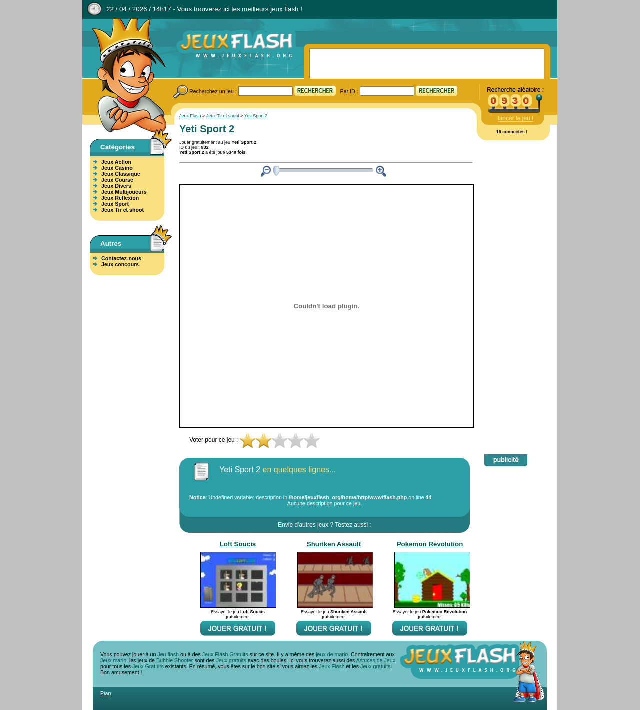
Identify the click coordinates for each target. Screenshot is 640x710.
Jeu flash (168, 655)
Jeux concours (120, 265)
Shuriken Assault (334, 544)
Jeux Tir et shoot (123, 210)
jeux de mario (332, 655)
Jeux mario (113, 661)
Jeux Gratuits (148, 667)
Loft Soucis (238, 544)
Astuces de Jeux (376, 661)
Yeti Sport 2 (256, 116)
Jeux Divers (117, 186)
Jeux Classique (121, 174)
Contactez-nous (122, 259)
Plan (105, 693)
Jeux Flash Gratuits (225, 655)
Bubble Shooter (174, 661)
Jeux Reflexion (120, 198)
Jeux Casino (117, 168)
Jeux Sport (115, 204)
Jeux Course (118, 180)
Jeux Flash (125, 76)
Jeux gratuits (231, 661)
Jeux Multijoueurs (124, 192)
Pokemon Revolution (430, 544)
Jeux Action (117, 162)
